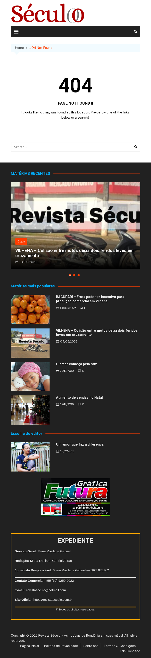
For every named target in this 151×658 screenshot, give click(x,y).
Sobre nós (90, 646)
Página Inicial (29, 646)
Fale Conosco (130, 651)
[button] (70, 275)
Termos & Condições (120, 646)
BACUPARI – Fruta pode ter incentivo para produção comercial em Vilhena (90, 299)
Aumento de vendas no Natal (79, 397)
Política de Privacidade (61, 646)
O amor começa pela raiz (76, 364)
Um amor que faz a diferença (80, 444)
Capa (21, 241)
